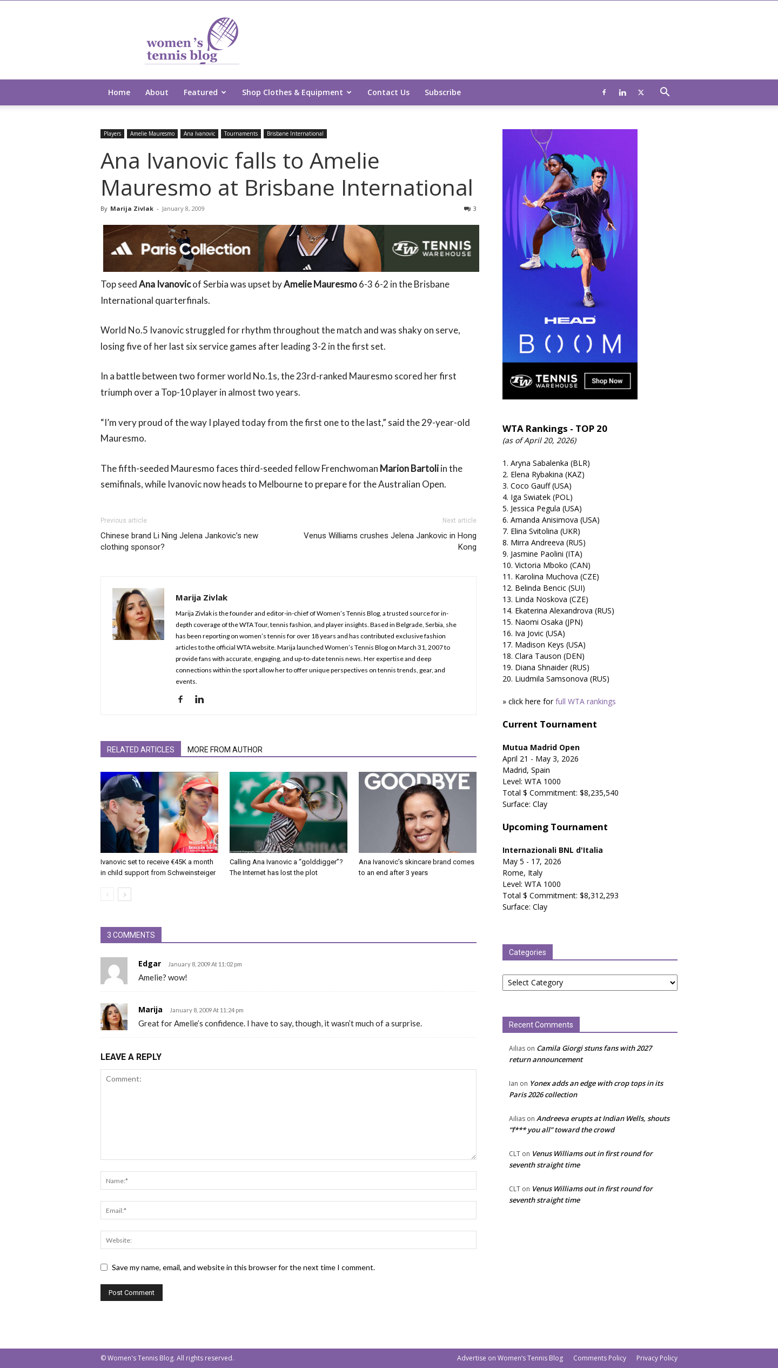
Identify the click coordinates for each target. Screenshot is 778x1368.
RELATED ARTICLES (141, 749)
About (157, 92)
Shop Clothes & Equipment (297, 92)
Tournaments (241, 133)
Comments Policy (599, 1358)
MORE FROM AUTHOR (225, 749)
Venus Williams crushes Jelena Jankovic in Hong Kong (390, 541)
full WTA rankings (585, 701)
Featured (205, 92)
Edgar (149, 963)
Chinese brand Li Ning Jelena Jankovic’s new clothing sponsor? (179, 541)
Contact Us (388, 92)
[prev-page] (107, 894)
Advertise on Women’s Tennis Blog (510, 1358)
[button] (665, 93)
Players (112, 133)
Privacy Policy (657, 1358)
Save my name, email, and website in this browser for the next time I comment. (243, 1267)
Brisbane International (295, 133)
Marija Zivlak (131, 208)
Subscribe (443, 92)
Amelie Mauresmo (152, 133)
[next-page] (124, 894)
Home (119, 92)
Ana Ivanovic (199, 133)
